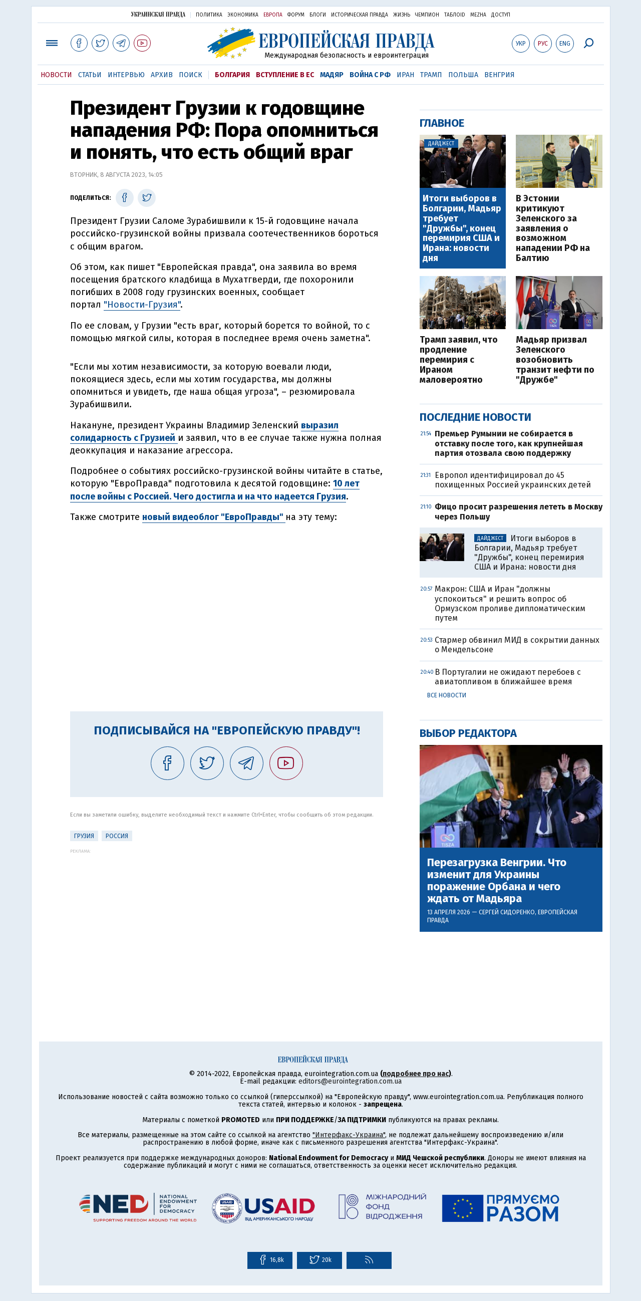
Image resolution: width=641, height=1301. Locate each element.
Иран (405, 75)
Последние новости (475, 417)
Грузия (84, 836)
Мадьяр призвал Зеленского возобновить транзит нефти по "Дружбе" (555, 360)
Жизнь (401, 15)
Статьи (90, 75)
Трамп (431, 75)
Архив (162, 75)
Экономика (242, 15)
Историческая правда (359, 15)
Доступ (500, 15)
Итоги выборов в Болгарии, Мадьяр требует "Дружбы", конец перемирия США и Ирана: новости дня (462, 229)
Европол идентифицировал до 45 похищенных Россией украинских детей (513, 479)
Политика (209, 15)
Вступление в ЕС (285, 75)
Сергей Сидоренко (507, 912)
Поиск (190, 75)
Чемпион (427, 15)
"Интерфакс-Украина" (348, 1135)
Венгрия (499, 75)
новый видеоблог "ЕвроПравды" (213, 517)
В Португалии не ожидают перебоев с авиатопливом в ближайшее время (508, 676)
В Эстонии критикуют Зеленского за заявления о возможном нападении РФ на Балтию (553, 229)
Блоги (317, 15)
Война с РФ (370, 75)
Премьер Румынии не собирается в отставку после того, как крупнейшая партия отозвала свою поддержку (509, 443)
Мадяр (332, 75)
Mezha (478, 15)
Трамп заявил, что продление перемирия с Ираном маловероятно (459, 360)
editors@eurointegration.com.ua (350, 1081)
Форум (295, 15)
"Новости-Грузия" (142, 304)
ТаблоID (454, 15)
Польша (463, 75)
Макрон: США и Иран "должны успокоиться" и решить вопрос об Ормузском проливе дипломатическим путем (510, 603)
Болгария (232, 75)
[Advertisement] (226, 924)
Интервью (126, 75)
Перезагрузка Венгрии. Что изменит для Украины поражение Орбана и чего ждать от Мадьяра (496, 881)
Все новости (446, 695)
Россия (117, 836)
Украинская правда (158, 14)
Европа (272, 15)
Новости (56, 75)
